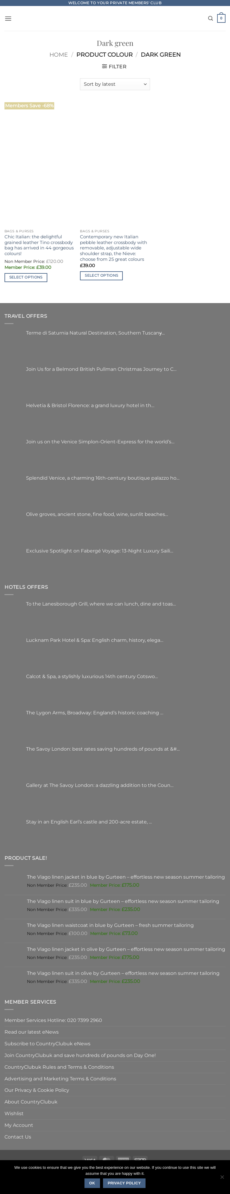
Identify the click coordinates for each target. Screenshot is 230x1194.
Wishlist (14, 1113)
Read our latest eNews (31, 1032)
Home (58, 54)
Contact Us (17, 1137)
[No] (222, 1179)
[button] (8, 18)
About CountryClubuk (31, 1102)
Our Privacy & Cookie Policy (36, 1090)
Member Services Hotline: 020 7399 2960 (53, 1020)
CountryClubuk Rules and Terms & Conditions (59, 1067)
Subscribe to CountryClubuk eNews (47, 1044)
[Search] (210, 18)
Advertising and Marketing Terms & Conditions (60, 1079)
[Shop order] (115, 84)
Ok (92, 1183)
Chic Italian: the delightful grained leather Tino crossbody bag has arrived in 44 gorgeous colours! (39, 245)
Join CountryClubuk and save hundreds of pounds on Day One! (80, 1055)
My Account (18, 1125)
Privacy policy (124, 1183)
